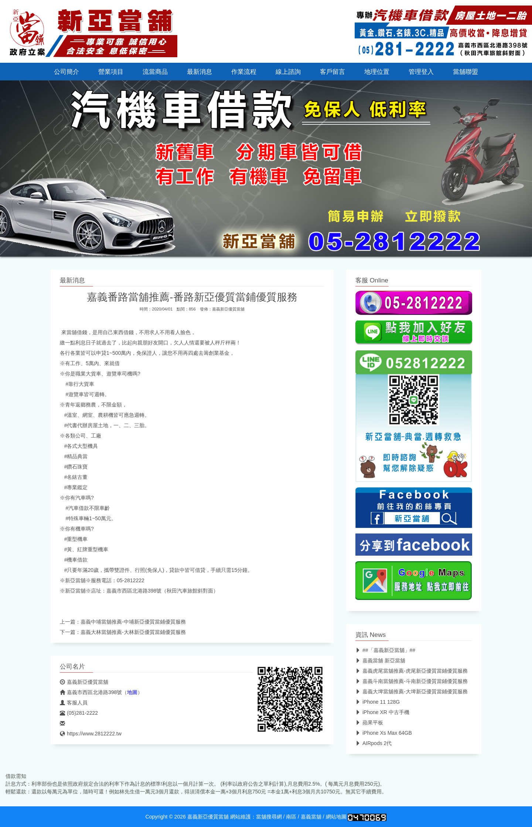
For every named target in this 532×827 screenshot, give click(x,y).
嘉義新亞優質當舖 (228, 309)
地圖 (132, 692)
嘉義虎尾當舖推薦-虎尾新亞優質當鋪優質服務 (411, 671)
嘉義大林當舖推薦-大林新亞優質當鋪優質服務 (133, 632)
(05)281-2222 (79, 713)
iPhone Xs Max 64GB (383, 733)
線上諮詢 (288, 71)
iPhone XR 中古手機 (382, 712)
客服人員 (74, 703)
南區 (291, 817)
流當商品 (155, 71)
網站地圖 (336, 817)
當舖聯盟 (465, 71)
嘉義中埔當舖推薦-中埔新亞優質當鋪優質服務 (133, 622)
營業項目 (110, 71)
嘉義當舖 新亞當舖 (380, 660)
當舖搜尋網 (269, 817)
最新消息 (199, 71)
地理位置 (376, 71)
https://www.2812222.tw (91, 734)
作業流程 (243, 71)
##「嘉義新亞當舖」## (385, 650)
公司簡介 (66, 71)
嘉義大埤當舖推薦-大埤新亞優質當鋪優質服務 (411, 691)
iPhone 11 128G (377, 702)
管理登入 (421, 71)
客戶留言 (332, 71)
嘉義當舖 (311, 817)
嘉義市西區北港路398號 (91, 692)
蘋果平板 (369, 722)
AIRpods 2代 (373, 743)
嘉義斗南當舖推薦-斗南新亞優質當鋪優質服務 (411, 681)
